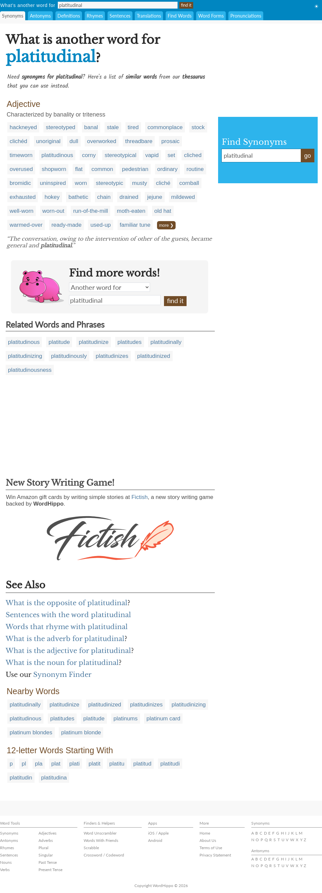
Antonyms (40, 16)
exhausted (23, 197)
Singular (46, 854)
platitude (59, 342)
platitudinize (94, 342)
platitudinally (166, 342)
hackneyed (23, 127)
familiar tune (135, 225)
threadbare (138, 141)
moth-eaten (131, 211)
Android (155, 840)
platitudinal (115, 300)
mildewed (183, 197)
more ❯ (166, 225)
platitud (142, 764)
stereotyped (60, 127)
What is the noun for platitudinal (62, 663)
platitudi (170, 764)
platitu (116, 764)
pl (24, 764)
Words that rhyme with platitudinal (67, 627)
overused (21, 169)
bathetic (78, 197)
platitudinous (57, 155)
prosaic (170, 141)
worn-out (53, 211)
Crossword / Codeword (104, 854)
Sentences (120, 16)
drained (129, 197)
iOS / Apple (158, 833)
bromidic (20, 183)
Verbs (5, 869)
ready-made (66, 225)
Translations (149, 16)
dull (73, 141)
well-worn (22, 211)
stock (198, 127)
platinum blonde (81, 732)
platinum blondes (31, 732)
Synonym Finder (62, 675)
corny (89, 155)
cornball (189, 183)
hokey (51, 197)
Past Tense (48, 862)
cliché (163, 183)
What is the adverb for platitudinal (65, 639)
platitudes (130, 342)
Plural (43, 847)
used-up (100, 225)
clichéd (18, 141)
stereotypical (120, 155)
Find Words (180, 16)
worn (81, 183)
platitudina (54, 777)
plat (55, 764)
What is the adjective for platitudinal (68, 651)
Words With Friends (101, 840)
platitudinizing (25, 356)
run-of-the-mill (90, 211)
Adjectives (47, 833)
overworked (101, 141)
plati (74, 764)
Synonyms (12, 16)
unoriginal (48, 141)
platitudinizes (112, 356)
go (307, 155)
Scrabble (91, 847)
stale (113, 127)
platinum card (163, 718)
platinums (126, 718)
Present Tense (50, 869)
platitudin (21, 777)
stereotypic (109, 183)
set (171, 155)
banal (91, 127)
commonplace (165, 127)
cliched (192, 155)
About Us (208, 840)
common (102, 169)
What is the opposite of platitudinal (66, 603)
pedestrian (135, 169)
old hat (162, 211)
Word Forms (211, 16)
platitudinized (153, 356)
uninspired (53, 183)
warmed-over (26, 225)
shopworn (54, 169)
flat (79, 169)
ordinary (167, 169)
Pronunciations (245, 16)
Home (205, 833)
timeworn (21, 155)
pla (38, 764)
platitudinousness (29, 370)
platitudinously (69, 356)
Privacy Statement (215, 854)
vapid (152, 155)
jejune (154, 197)
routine (195, 169)
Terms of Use (211, 847)
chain (104, 197)
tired (133, 127)
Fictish (139, 497)
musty (139, 183)
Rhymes (95, 16)
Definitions (68, 16)
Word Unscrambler (100, 833)
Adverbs (46, 840)
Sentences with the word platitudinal (68, 615)
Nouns (6, 862)
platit (95, 764)
